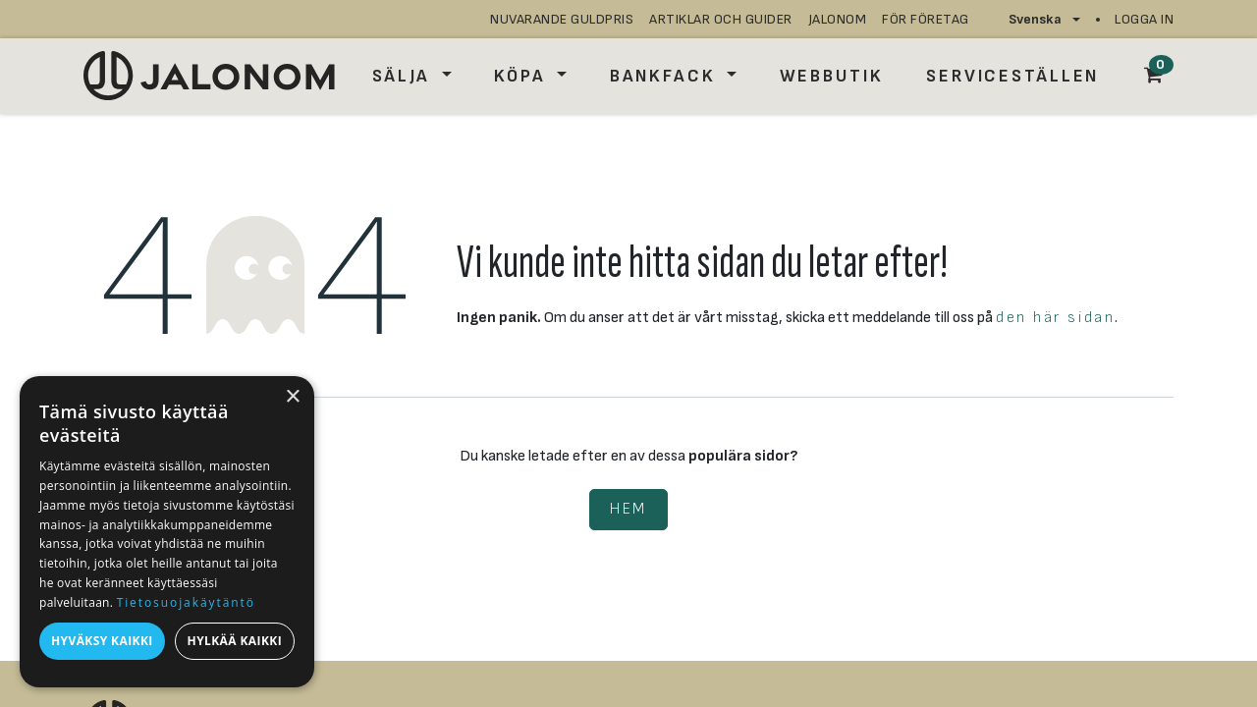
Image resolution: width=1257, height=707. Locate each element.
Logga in (1144, 19)
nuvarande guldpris (561, 19)
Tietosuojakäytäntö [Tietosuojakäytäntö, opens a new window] (186, 602)
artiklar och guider (720, 19)
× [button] (292, 397)
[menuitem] (412, 76)
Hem (628, 509)
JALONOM (837, 19)
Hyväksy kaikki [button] (102, 640)
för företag (925, 19)
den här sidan (1055, 317)
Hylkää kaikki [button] (235, 640)
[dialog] (167, 531)
